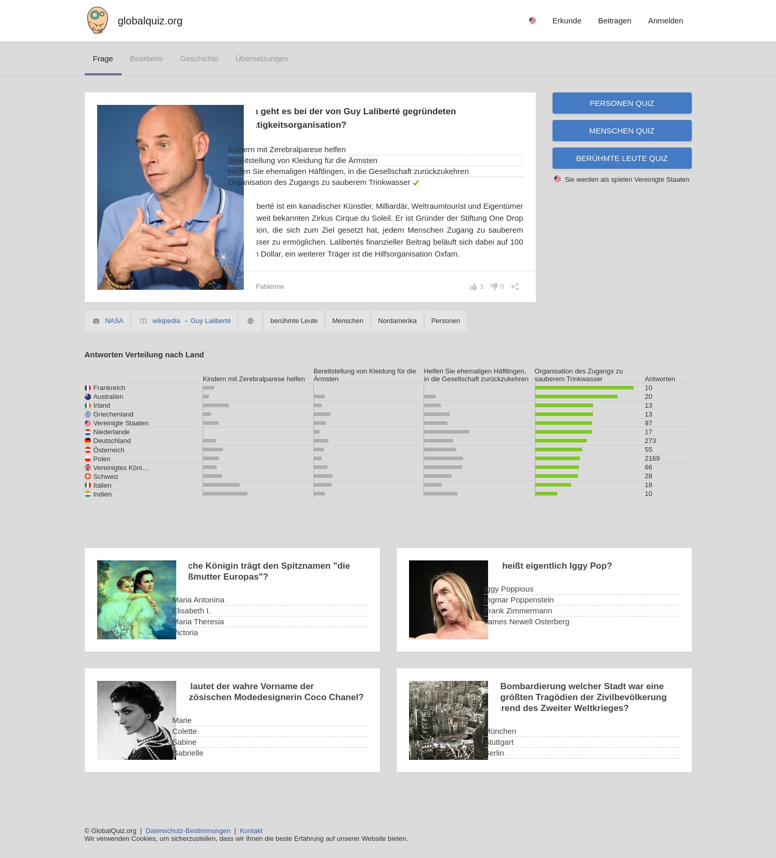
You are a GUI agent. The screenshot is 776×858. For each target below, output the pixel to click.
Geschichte (199, 58)
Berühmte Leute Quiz (622, 158)
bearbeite (146, 58)
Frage (103, 58)
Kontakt (251, 831)
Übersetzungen (261, 58)
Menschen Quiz (622, 130)
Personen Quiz (621, 103)
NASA (114, 333)
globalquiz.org (150, 20)
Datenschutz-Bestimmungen (188, 831)
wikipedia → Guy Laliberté (191, 333)
